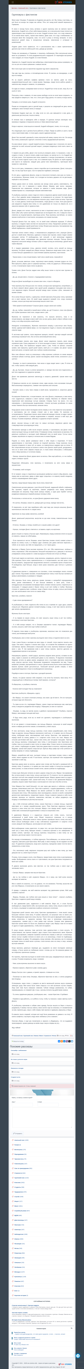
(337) (19, 1229)
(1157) (19, 1272)
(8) (17, 1145)
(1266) (20, 1234)
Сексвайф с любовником (18, 1050)
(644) (19, 1173)
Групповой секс (28, 1035)
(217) (18, 1201)
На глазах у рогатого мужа (19, 1059)
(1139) (20, 1276)
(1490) (21, 1140)
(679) (20, 1192)
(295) (19, 1258)
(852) (23, 1168)
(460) (18, 1215)
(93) (20, 1154)
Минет (41, 1035)
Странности (47, 1035)
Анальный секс (18, 1035)
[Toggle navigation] (12, 2)
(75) (20, 1159)
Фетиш (54, 1035)
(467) (19, 1281)
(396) (19, 1187)
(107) (20, 1163)
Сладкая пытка (15, 1077)
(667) (22, 1210)
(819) (19, 1286)
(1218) (21, 1178)
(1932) (19, 1182)
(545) (18, 1248)
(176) (20, 1149)
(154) (19, 1262)
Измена (36, 1035)
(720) (19, 1225)
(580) (19, 1253)
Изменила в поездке (17, 1068)
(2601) (18, 1206)
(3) (21, 1295)
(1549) (18, 1196)
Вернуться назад (17, 1041)
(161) (19, 1243)
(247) (20, 1220)
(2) (16, 1290)
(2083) (18, 1239)
